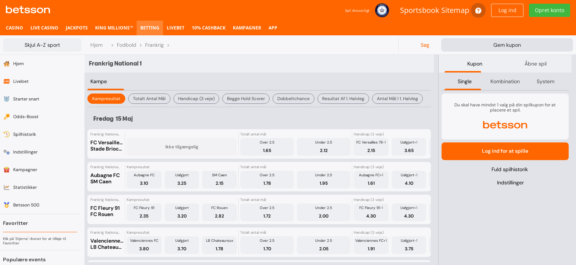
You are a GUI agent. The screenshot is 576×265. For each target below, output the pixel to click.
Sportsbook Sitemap (434, 10)
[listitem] (14, 28)
